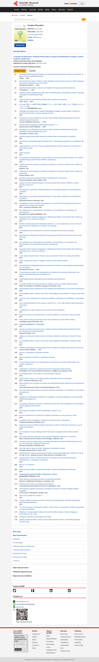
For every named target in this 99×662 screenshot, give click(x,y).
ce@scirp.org (36, 37)
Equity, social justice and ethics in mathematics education (37, 357)
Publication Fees (51, 650)
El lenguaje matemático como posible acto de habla (35, 517)
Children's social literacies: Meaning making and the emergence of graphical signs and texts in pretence (51, 347)
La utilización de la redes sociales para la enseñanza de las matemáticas (42, 310)
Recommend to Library (20, 557)
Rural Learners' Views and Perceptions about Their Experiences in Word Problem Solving (47, 319)
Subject (34, 637)
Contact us (16, 560)
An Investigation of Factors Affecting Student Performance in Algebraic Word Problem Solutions (48, 432)
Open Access (79, 634)
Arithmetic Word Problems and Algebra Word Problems (36, 484)
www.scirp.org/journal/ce (35, 34)
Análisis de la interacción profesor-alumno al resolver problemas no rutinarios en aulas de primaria (49, 315)
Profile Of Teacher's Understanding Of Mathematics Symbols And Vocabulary (43, 99)
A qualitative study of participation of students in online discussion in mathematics (44, 420)
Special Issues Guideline (22, 576)
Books (40, 10)
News (47, 10)
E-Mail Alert (16, 539)
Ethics (48, 636)
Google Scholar (20, 71)
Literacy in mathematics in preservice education (34, 352)
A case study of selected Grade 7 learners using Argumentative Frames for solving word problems (49, 256)
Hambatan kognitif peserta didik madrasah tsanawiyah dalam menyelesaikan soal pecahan (47, 136)
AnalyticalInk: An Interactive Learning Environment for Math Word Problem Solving (44, 369)
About (54, 10)
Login (82, 3)
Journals (32, 10)
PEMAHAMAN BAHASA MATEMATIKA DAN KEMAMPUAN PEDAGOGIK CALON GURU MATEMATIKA (51, 289)
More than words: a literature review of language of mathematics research (42, 448)
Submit (70, 10)
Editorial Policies (51, 639)
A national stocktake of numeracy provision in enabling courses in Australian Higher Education (48, 284)
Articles (24, 10)
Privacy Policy (79, 645)
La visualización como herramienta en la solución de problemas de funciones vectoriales (46, 230)
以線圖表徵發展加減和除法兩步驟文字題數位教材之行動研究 (38, 474)
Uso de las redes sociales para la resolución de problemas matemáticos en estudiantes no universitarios (51, 298)
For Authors (50, 641)
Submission (20, 45)
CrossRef (32, 71)
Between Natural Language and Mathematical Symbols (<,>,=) (38, 125)
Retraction (78, 642)
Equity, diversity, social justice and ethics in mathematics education (40, 479)
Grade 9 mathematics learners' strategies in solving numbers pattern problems (43, 260)
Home (16, 10)
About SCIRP (49, 632)
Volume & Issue (65, 651)
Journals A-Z (36, 634)
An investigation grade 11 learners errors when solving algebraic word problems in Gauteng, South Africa (51, 293)
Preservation (78, 639)
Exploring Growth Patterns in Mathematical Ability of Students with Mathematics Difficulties (47, 469)
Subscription (64, 639)
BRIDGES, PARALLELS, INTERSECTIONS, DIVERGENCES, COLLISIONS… (43, 178)
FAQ (61, 648)
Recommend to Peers (19, 553)
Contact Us (35, 645)
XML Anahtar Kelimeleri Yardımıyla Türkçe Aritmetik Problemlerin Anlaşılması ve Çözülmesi (47, 436)
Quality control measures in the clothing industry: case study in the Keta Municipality (45, 378)
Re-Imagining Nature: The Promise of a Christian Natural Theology (40, 373)
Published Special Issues (22, 572)
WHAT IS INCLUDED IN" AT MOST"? (31, 495)
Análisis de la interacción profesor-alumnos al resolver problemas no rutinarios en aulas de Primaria (50, 336)
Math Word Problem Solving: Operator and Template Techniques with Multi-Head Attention (47, 88)
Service (63, 631)
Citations (30, 40)
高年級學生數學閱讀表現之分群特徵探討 (32, 324)
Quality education (24, 153)
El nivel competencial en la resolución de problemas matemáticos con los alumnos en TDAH (48, 415)
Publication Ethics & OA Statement (24, 546)
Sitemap (34, 642)
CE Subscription (18, 542)
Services (61, 10)
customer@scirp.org (22, 601)
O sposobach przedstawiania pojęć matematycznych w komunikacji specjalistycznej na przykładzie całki (51, 141)
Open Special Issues (21, 568)
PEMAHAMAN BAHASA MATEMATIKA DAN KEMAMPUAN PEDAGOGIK (42, 279)
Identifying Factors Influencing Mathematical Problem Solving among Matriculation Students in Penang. (51, 453)
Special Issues (50, 653)
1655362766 (20, 607)
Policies (78, 631)
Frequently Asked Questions (21, 550)
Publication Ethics (80, 637)
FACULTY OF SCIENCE (26, 464)
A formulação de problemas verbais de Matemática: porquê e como (40, 410)
